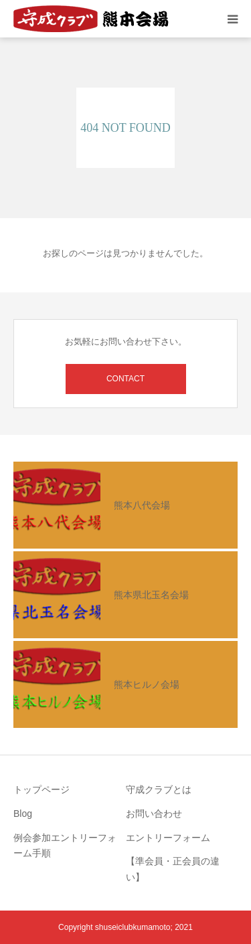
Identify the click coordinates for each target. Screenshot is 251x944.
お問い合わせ (154, 813)
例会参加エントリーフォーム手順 (64, 845)
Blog (22, 813)
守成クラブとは (158, 789)
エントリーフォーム (168, 837)
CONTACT (125, 378)
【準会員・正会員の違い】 (173, 869)
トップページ (41, 789)
